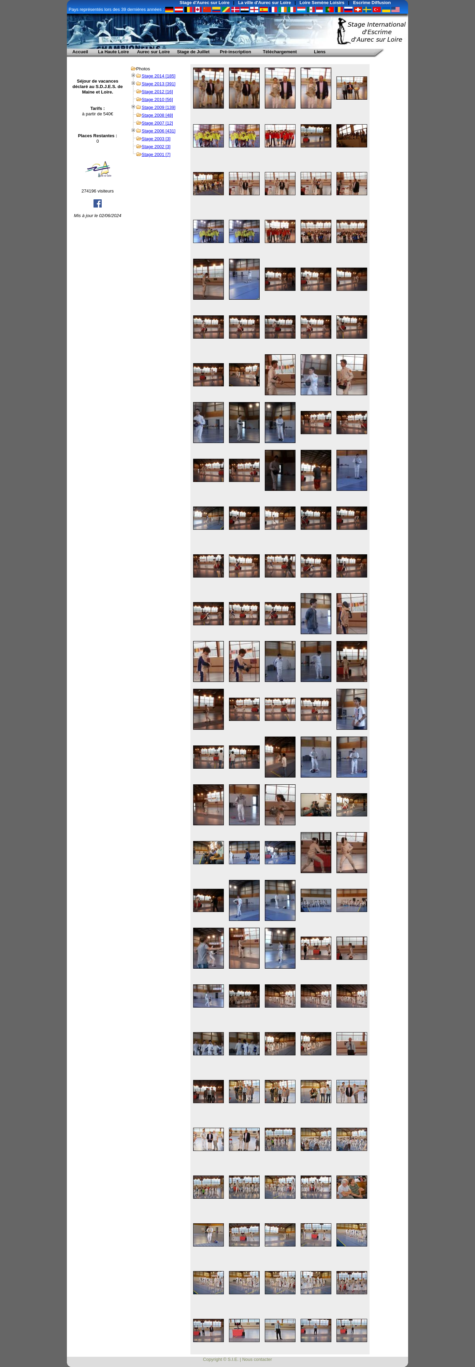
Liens (320, 51)
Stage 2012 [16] (157, 91)
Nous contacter (257, 1359)
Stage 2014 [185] (158, 76)
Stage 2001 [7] (156, 154)
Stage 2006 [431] (158, 130)
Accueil (80, 51)
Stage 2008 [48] (157, 115)
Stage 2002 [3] (156, 146)
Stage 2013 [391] (158, 83)
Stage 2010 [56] (157, 99)
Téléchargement (280, 51)
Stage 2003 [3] (156, 138)
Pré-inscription (235, 51)
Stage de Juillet (193, 51)
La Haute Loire (113, 51)
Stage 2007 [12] (157, 123)
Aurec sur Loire (153, 51)
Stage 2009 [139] (158, 107)
